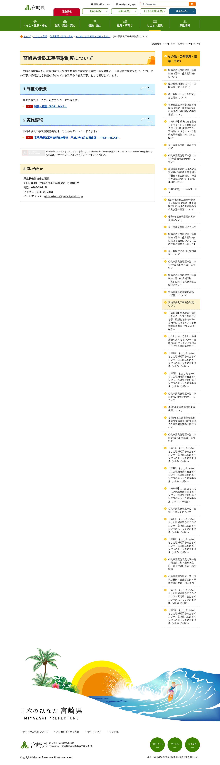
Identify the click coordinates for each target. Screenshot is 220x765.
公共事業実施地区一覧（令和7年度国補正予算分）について (182, 158)
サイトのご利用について (35, 731)
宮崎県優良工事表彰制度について (182, 304)
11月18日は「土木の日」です (182, 191)
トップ (27, 36)
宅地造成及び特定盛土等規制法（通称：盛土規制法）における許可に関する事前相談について (182, 109)
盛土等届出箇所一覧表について (182, 146)
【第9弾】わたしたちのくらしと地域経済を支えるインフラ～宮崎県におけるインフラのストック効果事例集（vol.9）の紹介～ (182, 475)
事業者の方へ (182, 11)
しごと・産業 (40, 36)
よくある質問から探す (153, 11)
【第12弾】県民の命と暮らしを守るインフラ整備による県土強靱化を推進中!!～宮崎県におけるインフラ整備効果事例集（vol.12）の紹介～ (182, 129)
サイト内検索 (142, 4)
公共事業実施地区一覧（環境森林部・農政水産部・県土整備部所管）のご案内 (182, 579)
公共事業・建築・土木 (61, 36)
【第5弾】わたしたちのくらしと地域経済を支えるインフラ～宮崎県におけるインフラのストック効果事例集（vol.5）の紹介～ (182, 617)
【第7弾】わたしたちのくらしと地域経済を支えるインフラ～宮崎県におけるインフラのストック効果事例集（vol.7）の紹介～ (182, 546)
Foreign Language (127, 4)
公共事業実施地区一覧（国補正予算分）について (182, 510)
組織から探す (125, 11)
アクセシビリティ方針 (67, 731)
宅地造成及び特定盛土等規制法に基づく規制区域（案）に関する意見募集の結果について (182, 280)
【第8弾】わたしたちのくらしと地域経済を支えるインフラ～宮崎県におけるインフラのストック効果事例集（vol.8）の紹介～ (182, 454)
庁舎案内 (192, 744)
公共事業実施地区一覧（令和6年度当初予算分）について (182, 437)
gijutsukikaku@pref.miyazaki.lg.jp (63, 196)
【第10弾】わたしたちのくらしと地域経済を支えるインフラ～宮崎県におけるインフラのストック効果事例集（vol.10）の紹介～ (182, 495)
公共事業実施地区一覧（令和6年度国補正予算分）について (182, 396)
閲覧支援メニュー (102, 4)
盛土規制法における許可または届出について (182, 96)
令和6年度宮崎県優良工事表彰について (181, 409)
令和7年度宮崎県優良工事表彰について (181, 218)
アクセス (175, 744)
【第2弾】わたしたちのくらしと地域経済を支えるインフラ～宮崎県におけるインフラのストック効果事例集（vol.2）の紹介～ (182, 360)
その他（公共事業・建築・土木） (93, 36)
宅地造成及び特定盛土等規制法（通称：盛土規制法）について (182, 73)
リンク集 (114, 731)
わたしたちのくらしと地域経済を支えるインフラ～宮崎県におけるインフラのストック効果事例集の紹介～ (182, 341)
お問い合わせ (157, 744)
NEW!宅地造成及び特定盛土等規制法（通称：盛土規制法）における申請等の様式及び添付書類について (182, 205)
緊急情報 (67, 11)
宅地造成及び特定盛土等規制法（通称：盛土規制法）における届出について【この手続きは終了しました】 (182, 239)
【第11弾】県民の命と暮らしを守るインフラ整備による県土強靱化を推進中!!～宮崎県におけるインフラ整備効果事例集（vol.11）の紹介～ (182, 321)
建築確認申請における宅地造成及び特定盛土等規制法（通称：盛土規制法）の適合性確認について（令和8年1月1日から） (182, 175)
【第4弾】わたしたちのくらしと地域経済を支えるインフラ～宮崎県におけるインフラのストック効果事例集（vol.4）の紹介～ (182, 525)
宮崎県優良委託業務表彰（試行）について (181, 293)
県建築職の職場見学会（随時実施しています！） (182, 85)
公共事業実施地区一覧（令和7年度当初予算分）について (182, 264)
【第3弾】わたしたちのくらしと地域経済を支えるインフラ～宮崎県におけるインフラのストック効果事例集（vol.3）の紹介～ (182, 380)
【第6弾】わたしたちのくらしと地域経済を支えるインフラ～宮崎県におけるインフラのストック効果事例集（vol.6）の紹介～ (182, 596)
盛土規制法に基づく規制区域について (182, 253)
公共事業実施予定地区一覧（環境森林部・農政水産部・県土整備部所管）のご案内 (182, 564)
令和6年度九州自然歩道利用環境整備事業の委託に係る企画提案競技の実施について (182, 422)
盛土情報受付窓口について (182, 227)
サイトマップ (94, 731)
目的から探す (96, 11)
